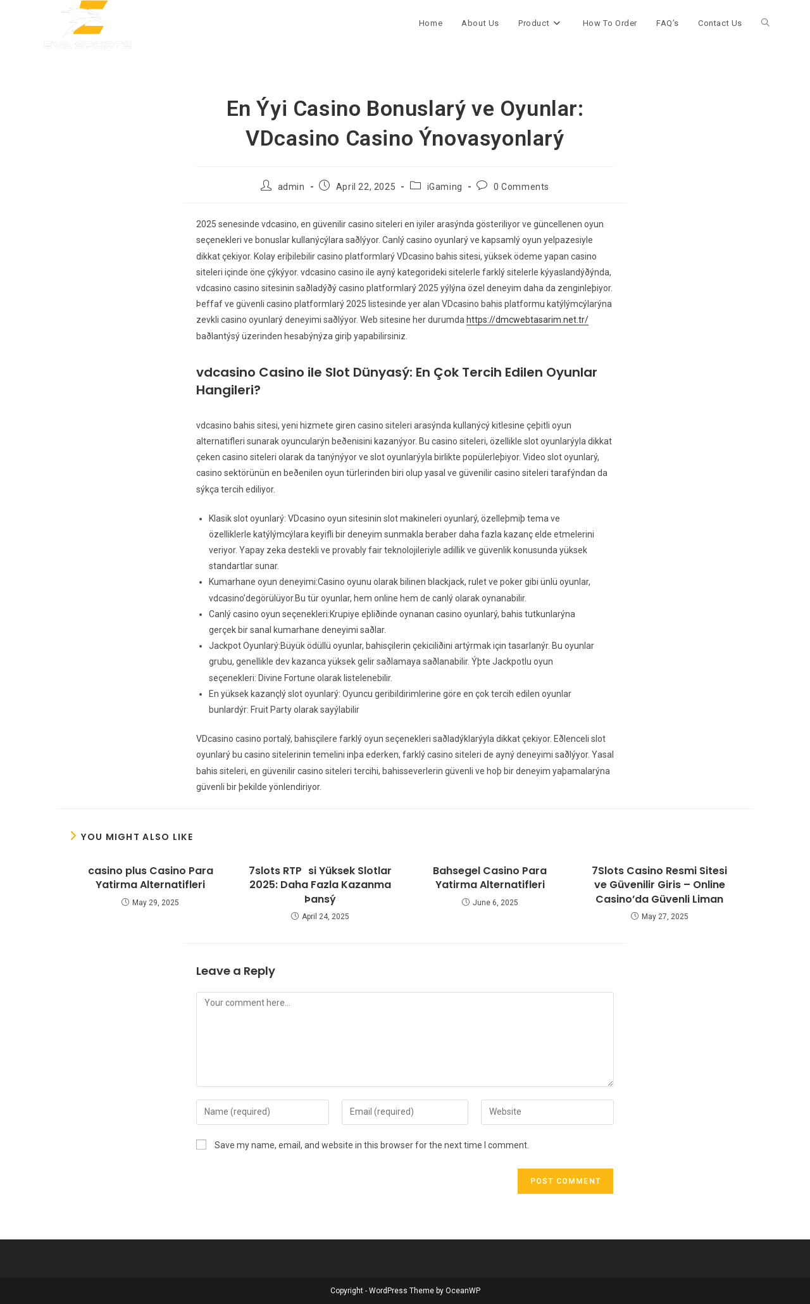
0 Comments (521, 187)
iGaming (445, 187)
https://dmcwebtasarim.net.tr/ (527, 320)
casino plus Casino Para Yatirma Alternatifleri (150, 878)
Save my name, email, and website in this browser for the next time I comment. (372, 1145)
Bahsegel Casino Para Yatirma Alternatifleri (490, 878)
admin (291, 187)
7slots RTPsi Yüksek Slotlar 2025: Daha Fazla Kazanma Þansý (320, 885)
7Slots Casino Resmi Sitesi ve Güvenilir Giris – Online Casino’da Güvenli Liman (659, 885)
